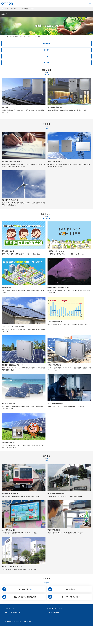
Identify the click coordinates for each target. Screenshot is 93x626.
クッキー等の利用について (53, 612)
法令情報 (46, 50)
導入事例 (46, 63)
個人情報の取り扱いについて (54, 609)
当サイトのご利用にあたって (12, 612)
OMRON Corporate (9, 609)
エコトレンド (47, 56)
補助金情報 (46, 43)
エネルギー (23, 37)
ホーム (3, 37)
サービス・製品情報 (12, 37)
